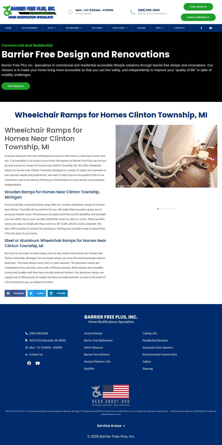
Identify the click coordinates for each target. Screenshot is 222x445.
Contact (179, 27)
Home (8, 27)
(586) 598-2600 (149, 10)
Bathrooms (74, 28)
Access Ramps (29, 27)
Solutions (120, 28)
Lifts (52, 28)
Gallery (141, 27)
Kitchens (97, 27)
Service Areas (111, 426)
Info (160, 28)
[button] (15, 293)
